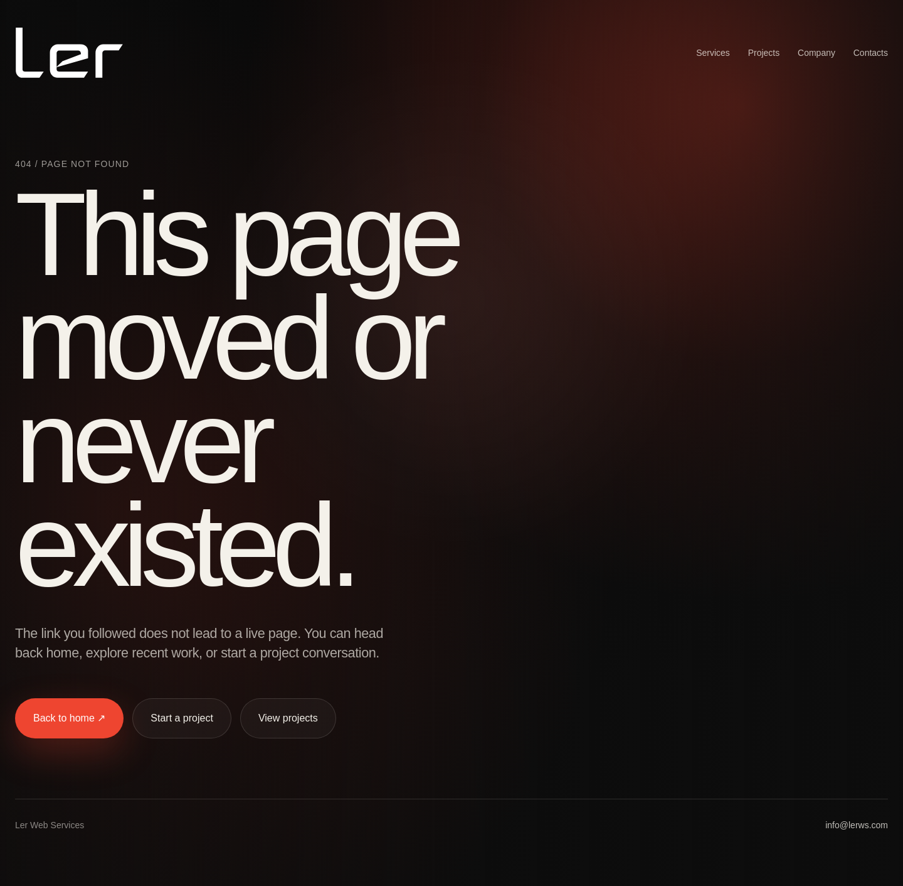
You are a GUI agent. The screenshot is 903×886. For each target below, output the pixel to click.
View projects (288, 718)
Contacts (870, 53)
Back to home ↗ (69, 718)
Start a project (181, 718)
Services (713, 53)
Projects (764, 53)
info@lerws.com (856, 825)
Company (816, 53)
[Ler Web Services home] (69, 52)
